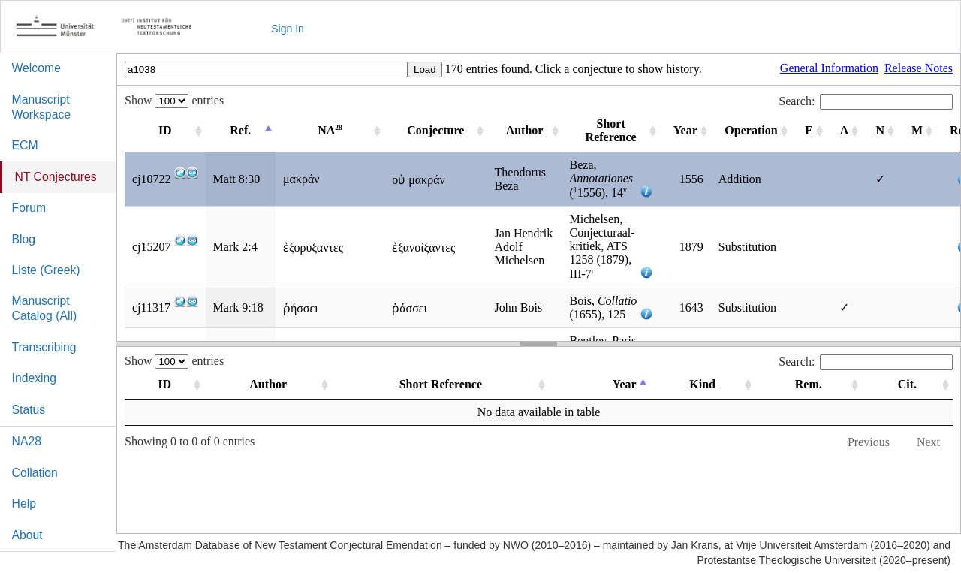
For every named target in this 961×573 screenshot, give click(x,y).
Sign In (287, 29)
